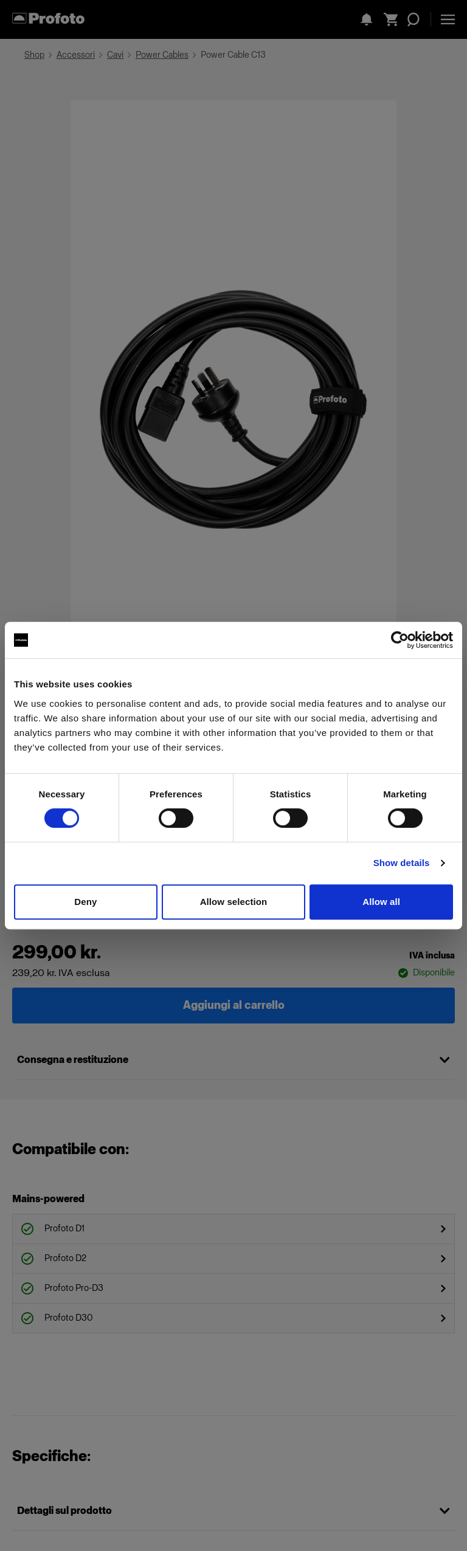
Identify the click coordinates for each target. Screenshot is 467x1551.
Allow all (381, 901)
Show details (401, 863)
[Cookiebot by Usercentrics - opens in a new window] (400, 640)
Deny (85, 901)
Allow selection (234, 901)
